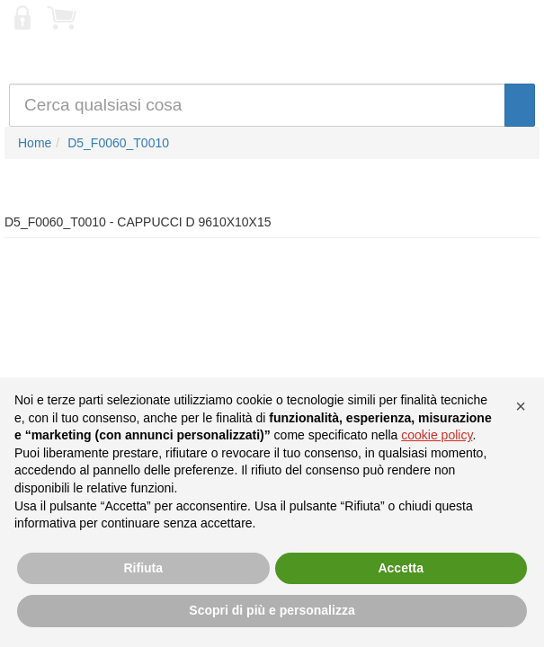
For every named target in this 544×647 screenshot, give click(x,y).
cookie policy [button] (436, 435)
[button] (520, 406)
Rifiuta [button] (143, 568)
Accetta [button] (401, 568)
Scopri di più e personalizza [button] (271, 610)
